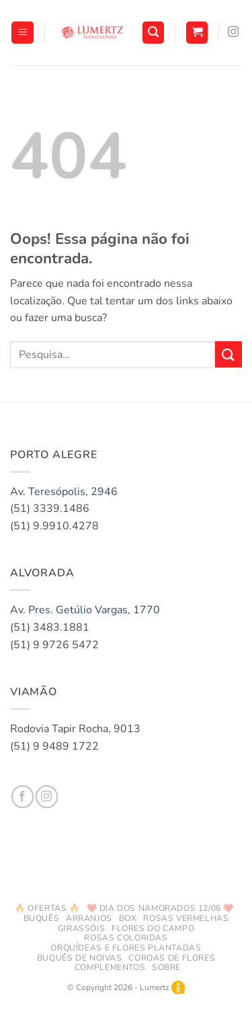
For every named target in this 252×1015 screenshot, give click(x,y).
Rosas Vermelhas (185, 918)
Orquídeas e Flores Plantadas (125, 947)
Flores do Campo (153, 928)
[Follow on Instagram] (233, 32)
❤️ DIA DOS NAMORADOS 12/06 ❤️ (161, 908)
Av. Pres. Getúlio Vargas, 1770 (85, 610)
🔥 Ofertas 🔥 (47, 908)
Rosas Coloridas (125, 937)
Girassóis (82, 928)
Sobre (166, 967)
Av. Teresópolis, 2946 (64, 491)
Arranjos (89, 918)
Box (128, 918)
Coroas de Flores (171, 958)
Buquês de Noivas (79, 958)
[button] (22, 32)
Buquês (42, 918)
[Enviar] (228, 354)
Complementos (110, 967)
